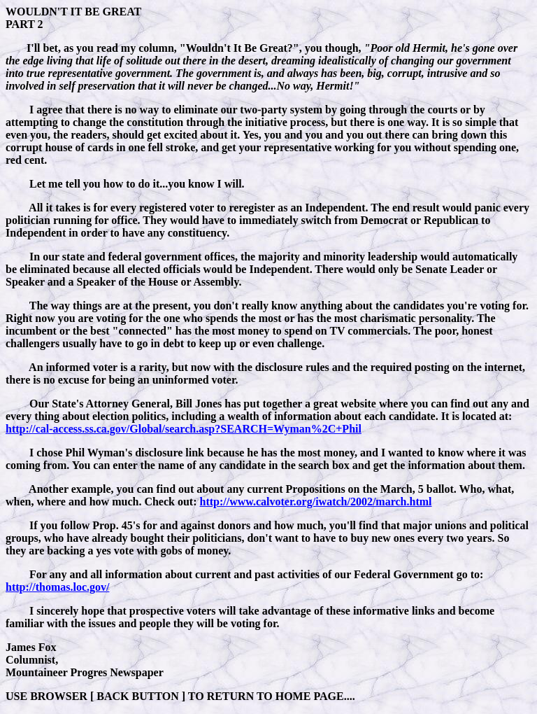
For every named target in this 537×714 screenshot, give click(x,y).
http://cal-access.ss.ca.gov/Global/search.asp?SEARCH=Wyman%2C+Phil (183, 429)
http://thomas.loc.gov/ (57, 587)
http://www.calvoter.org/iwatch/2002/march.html (316, 501)
